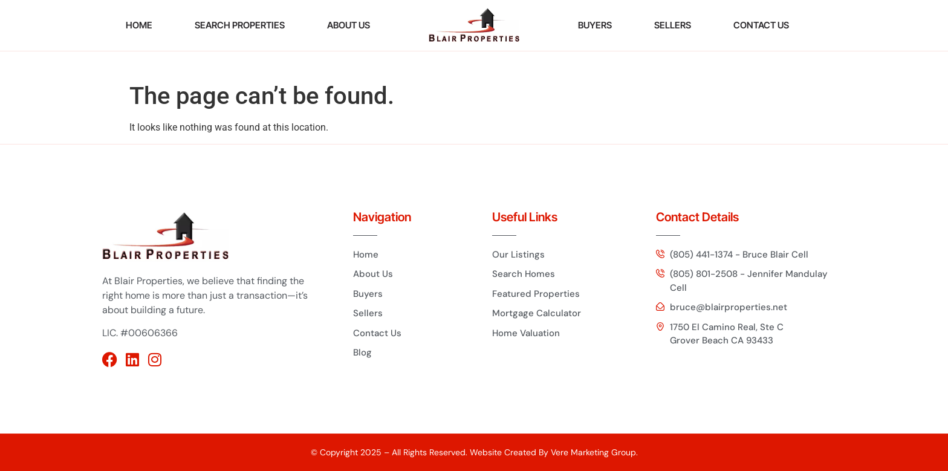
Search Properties (240, 25)
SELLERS (672, 25)
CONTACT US (761, 25)
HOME (139, 25)
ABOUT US (348, 25)
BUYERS (595, 25)
